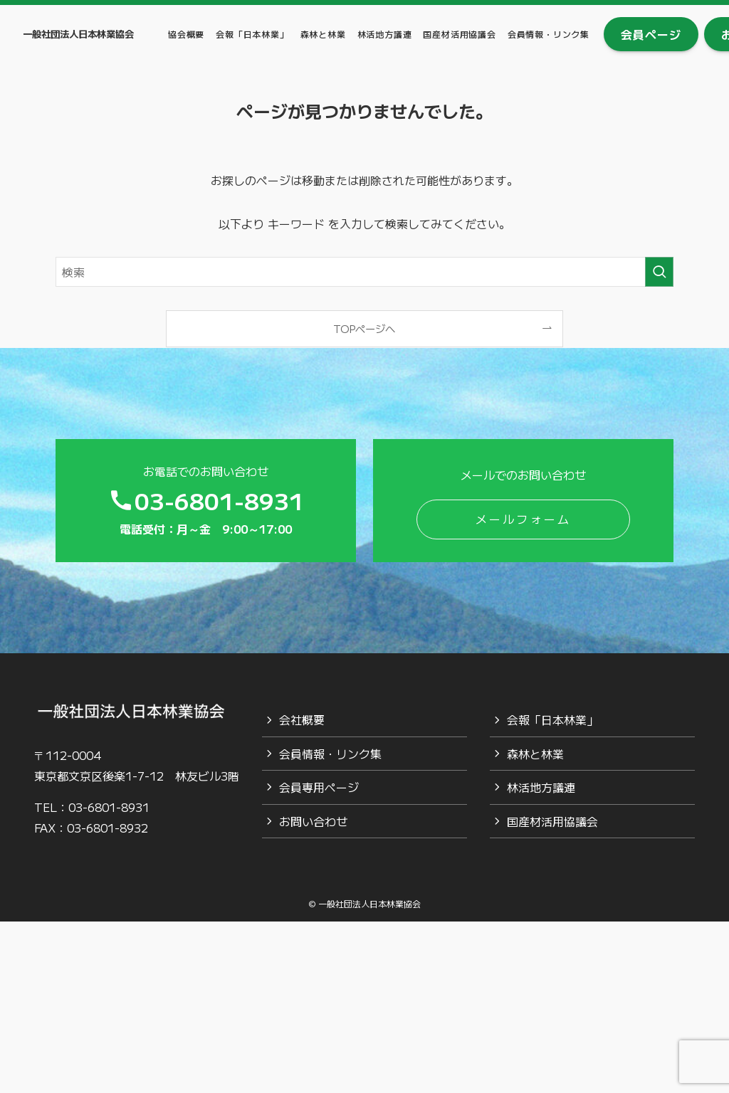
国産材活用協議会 (552, 821)
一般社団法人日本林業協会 (78, 33)
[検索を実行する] (659, 272)
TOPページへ (364, 328)
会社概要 (302, 719)
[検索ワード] (364, 272)
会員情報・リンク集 (330, 753)
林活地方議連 (541, 787)
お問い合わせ (313, 821)
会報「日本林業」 (552, 719)
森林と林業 (535, 753)
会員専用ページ (319, 787)
